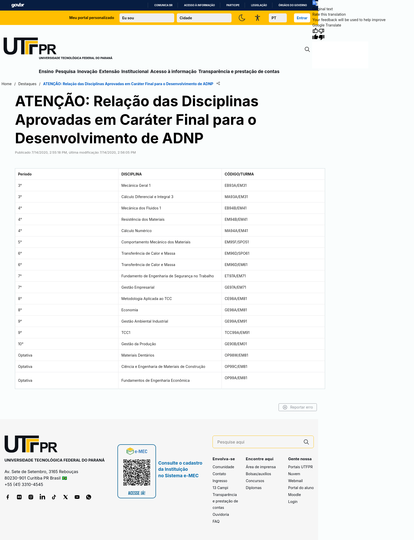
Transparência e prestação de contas (239, 71)
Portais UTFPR (300, 467)
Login (293, 501)
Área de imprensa (261, 467)
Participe (233, 5)
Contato (219, 474)
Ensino (46, 71)
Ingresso (220, 481)
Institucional (135, 71)
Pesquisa (66, 71)
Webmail (295, 481)
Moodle (294, 494)
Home (6, 84)
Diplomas (254, 487)
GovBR (17, 5)
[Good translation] (315, 34)
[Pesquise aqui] (258, 442)
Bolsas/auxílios (258, 474)
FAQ (216, 521)
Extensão (109, 71)
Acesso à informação (199, 5)
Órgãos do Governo (293, 5)
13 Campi (220, 487)
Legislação (259, 5)
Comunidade (223, 467)
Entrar (302, 18)
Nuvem (294, 474)
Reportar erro (298, 407)
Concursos (255, 481)
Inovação (87, 71)
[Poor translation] (321, 34)
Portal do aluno (301, 487)
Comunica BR (163, 5)
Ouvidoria (221, 514)
